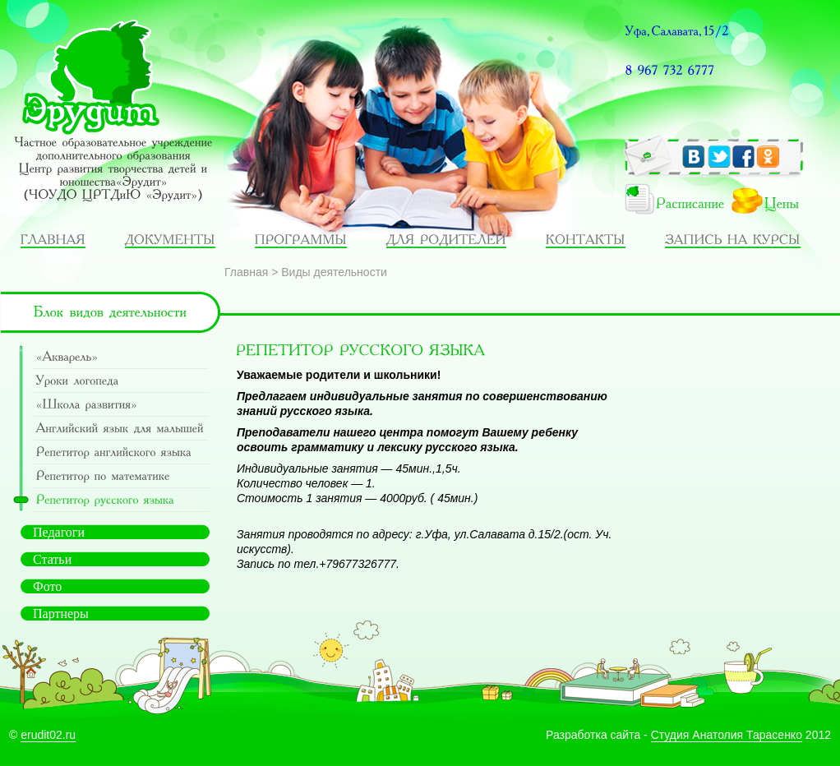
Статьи (52, 559)
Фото (47, 586)
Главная (246, 272)
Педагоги (59, 532)
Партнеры (61, 614)
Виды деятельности (334, 272)
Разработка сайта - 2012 (688, 734)
